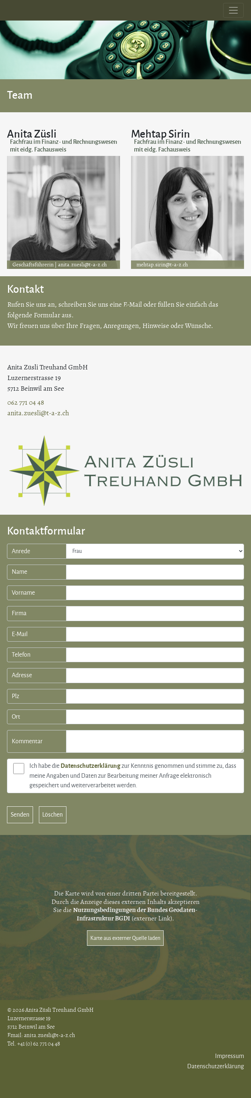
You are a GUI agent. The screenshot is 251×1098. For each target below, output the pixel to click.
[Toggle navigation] (233, 10)
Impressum (229, 1056)
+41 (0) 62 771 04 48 (38, 1044)
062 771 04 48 (25, 402)
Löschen (52, 814)
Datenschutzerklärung (90, 766)
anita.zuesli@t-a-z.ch (82, 264)
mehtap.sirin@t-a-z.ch (162, 264)
